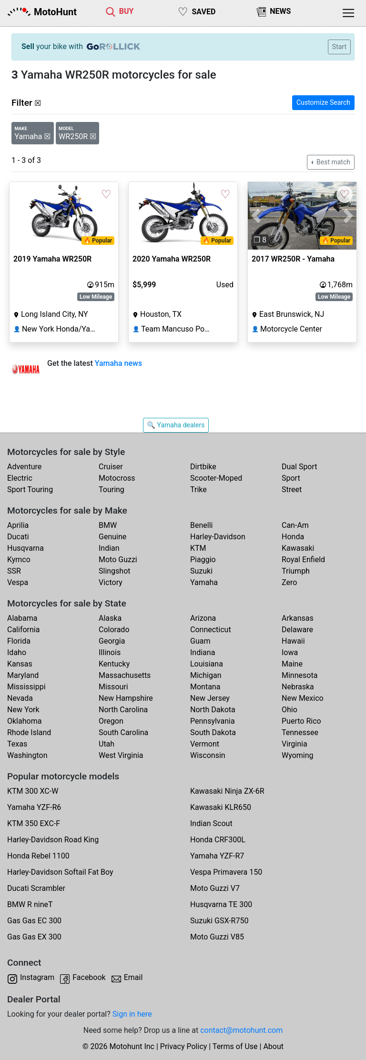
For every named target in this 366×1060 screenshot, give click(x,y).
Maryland (23, 675)
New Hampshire (126, 698)
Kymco (18, 559)
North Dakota (212, 709)
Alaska (110, 618)
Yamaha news (118, 363)
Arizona (203, 618)
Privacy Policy (183, 1046)
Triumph (296, 570)
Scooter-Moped (216, 478)
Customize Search (323, 102)
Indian (109, 548)
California (23, 629)
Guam (200, 641)
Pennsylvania (212, 721)
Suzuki (201, 570)
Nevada (20, 698)
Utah (106, 743)
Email (133, 977)
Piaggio (203, 559)
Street (292, 489)
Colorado (114, 629)
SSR (14, 570)
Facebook (88, 977)
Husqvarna (25, 548)
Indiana (202, 652)
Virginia (294, 743)
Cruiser (111, 466)
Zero (289, 582)
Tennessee (300, 732)
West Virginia (121, 755)
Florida (18, 641)
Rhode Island (29, 732)
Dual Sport (299, 466)
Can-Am (295, 525)
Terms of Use (235, 1046)
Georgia (112, 641)
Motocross (117, 478)
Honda (293, 536)
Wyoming (298, 755)
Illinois (110, 652)
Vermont (204, 743)
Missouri (113, 686)
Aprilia (18, 525)
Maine (292, 663)
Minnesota (299, 675)
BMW (108, 525)
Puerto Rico (301, 721)
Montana (205, 686)
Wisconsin (207, 755)
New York (23, 709)
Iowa (290, 652)
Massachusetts (125, 675)
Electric (19, 478)
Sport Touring (30, 489)
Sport (291, 478)
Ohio (289, 709)
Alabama (22, 618)
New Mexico (303, 698)
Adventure (24, 466)
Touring (111, 489)
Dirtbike (203, 466)
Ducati (18, 536)
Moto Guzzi (118, 559)
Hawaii (293, 641)
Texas (17, 743)
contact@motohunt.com (241, 1030)
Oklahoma (24, 721)
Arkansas (298, 618)
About (273, 1046)
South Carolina (123, 732)
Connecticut (210, 629)
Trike (198, 489)
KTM (198, 548)
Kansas (19, 663)
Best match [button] (332, 162)
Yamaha (204, 582)
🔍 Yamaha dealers (176, 425)
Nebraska (298, 686)
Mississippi (26, 686)
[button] (256, 216)
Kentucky (114, 663)
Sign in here (132, 1014)
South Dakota (213, 732)
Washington (27, 755)
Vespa (17, 582)
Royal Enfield (303, 559)
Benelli (201, 525)
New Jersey (210, 698)
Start (339, 46)
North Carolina (123, 709)
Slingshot (115, 570)
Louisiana (206, 663)
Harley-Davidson (217, 536)
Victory (110, 582)
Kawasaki (298, 548)
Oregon (111, 721)
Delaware (297, 629)
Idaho (16, 652)
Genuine (112, 536)
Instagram (37, 977)
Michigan (205, 675)
